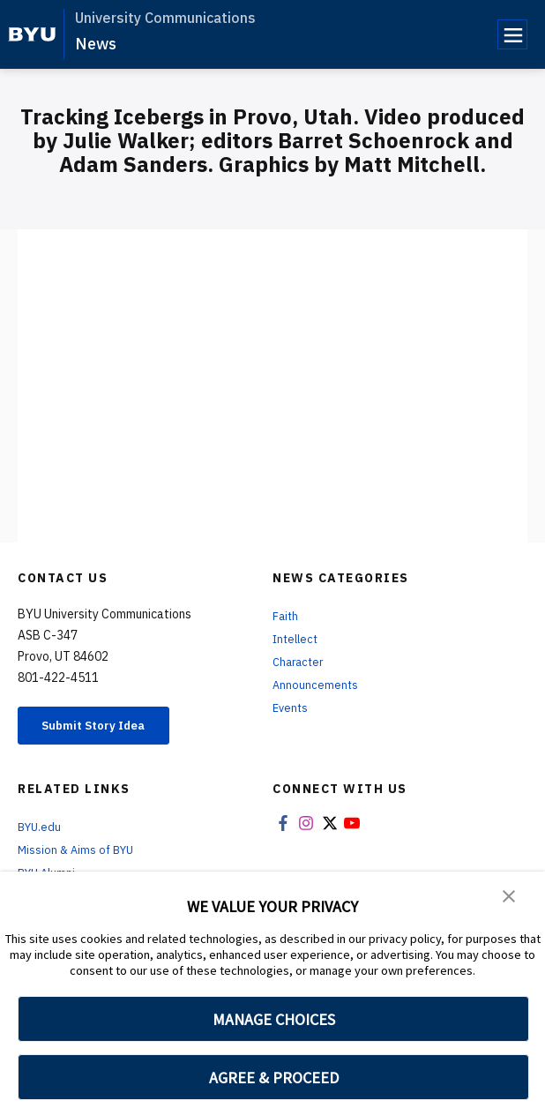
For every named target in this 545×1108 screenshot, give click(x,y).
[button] (510, 897)
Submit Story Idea (109, 728)
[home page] (32, 34)
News (95, 44)
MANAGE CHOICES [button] (274, 1019)
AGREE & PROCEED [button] (274, 1077)
